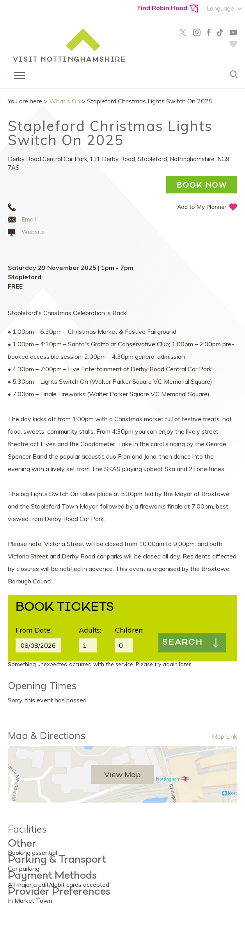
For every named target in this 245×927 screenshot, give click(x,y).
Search (182, 643)
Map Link (224, 736)
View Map (122, 774)
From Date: (33, 630)
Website (33, 232)
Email (28, 219)
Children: (129, 630)
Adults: (90, 630)
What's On (64, 101)
